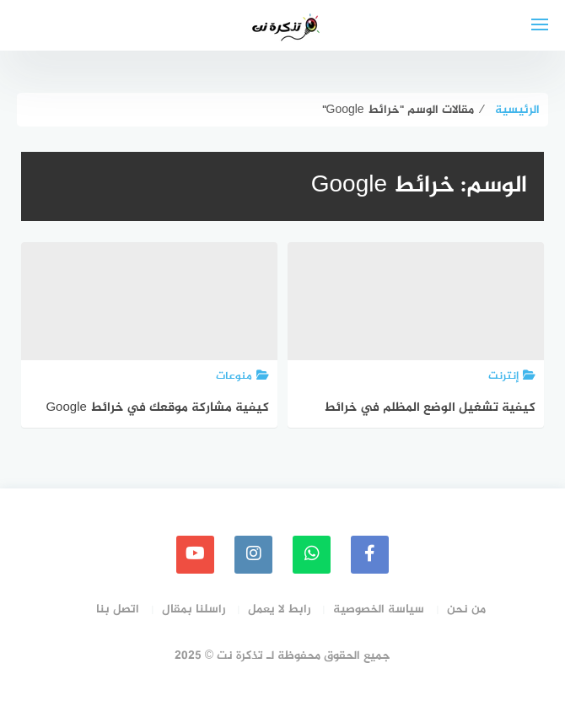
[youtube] (195, 555)
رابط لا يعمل (279, 609)
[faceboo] (370, 555)
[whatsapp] (312, 555)
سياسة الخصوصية (378, 609)
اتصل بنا (117, 609)
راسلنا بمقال (193, 609)
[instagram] (253, 555)
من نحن (466, 609)
